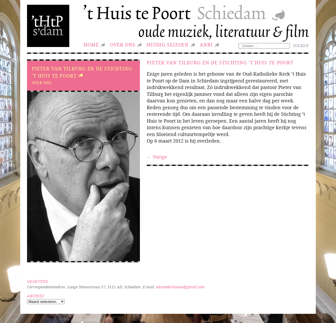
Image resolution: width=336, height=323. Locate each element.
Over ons (122, 45)
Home (91, 45)
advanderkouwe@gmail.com (180, 286)
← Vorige (157, 157)
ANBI (206, 45)
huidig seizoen (167, 45)
